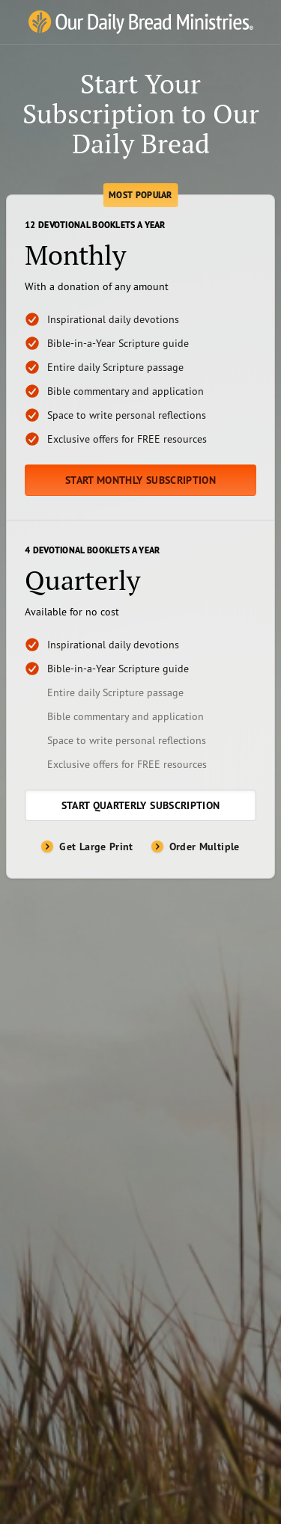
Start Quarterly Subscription (140, 805)
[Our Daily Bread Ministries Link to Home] (140, 22)
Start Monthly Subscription (140, 480)
